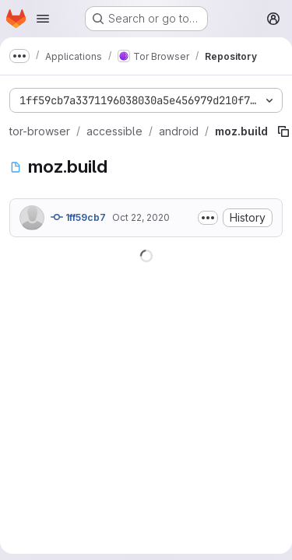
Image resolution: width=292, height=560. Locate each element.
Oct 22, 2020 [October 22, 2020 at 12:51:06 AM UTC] (141, 217)
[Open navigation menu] (42, 18)
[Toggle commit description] (208, 218)
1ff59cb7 (78, 217)
